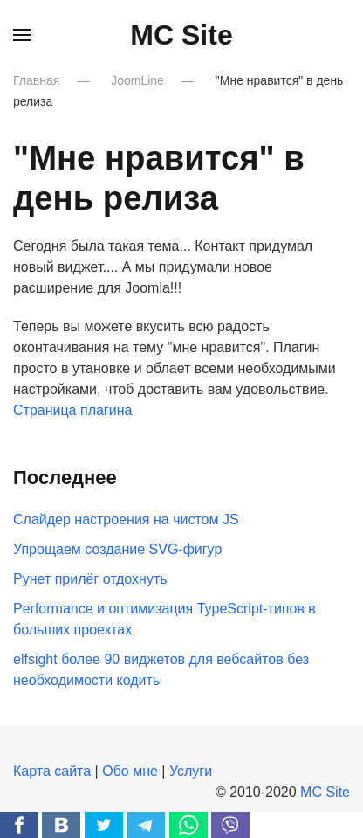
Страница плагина (72, 410)
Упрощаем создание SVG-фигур (117, 549)
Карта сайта (52, 771)
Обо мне (130, 771)
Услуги (190, 771)
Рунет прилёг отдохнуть (90, 578)
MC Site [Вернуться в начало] (181, 35)
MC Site (325, 792)
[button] (22, 35)
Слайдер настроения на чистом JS (126, 519)
